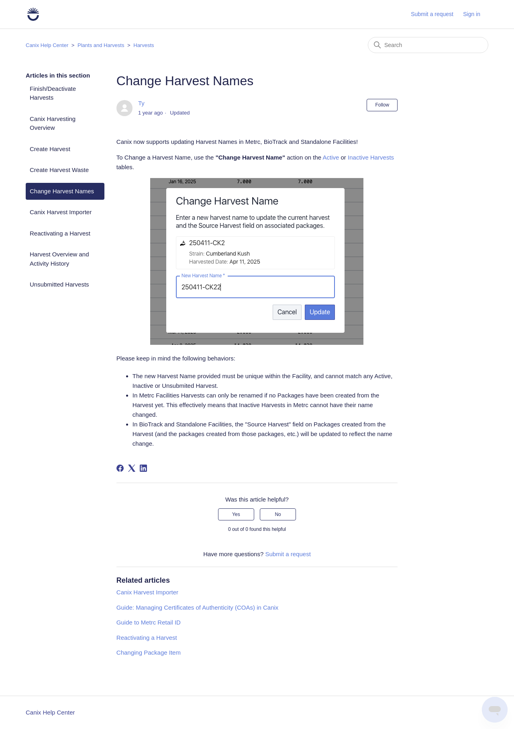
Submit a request (432, 14)
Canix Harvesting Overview (52, 123)
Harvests (143, 45)
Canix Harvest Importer (61, 212)
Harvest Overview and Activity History (59, 259)
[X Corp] (131, 468)
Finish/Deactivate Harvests (53, 93)
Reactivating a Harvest (60, 233)
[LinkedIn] (143, 468)
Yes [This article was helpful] (236, 514)
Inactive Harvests (371, 157)
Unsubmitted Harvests (59, 284)
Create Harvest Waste (59, 169)
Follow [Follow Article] (382, 105)
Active (330, 157)
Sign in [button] (471, 14)
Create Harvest (50, 148)
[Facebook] (120, 468)
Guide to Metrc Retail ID (148, 622)
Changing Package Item (148, 652)
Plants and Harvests (101, 45)
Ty (141, 103)
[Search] (428, 45)
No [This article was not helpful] (278, 514)
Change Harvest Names (62, 191)
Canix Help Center (47, 45)
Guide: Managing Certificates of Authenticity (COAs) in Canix (197, 607)
